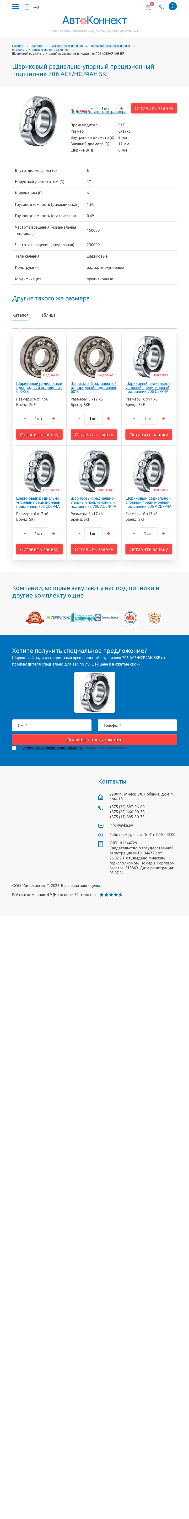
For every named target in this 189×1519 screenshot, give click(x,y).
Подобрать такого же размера (98, 111)
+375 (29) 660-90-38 (127, 812)
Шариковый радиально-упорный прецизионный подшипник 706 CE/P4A (147, 387)
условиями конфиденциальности (53, 748)
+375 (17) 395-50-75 (127, 817)
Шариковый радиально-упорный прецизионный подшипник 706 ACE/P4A (93, 502)
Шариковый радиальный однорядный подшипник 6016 (94, 387)
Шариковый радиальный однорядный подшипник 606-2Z (39, 387)
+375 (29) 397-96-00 (127, 807)
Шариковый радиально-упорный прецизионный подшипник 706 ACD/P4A (148, 502)
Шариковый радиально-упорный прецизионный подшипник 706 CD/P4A (38, 502)
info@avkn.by (121, 825)
